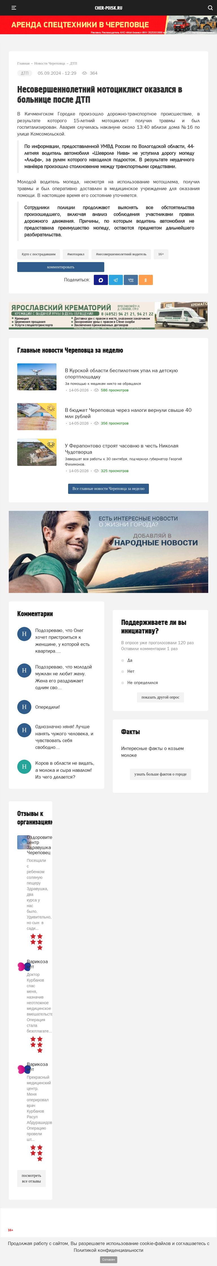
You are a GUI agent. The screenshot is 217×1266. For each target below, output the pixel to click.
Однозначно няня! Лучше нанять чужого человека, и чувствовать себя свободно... (64, 737)
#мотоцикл (75, 254)
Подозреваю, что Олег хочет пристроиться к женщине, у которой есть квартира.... (62, 640)
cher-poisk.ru (108, 8)
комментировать (61, 267)
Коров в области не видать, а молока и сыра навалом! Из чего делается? (64, 770)
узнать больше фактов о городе (160, 774)
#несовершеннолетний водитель (121, 254)
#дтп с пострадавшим (38, 254)
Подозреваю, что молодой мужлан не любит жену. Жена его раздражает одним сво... (63, 677)
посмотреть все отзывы (31, 1178)
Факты (130, 732)
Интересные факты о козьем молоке (152, 752)
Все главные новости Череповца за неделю (109, 489)
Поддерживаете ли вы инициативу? (153, 626)
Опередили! (47, 707)
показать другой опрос (160, 697)
